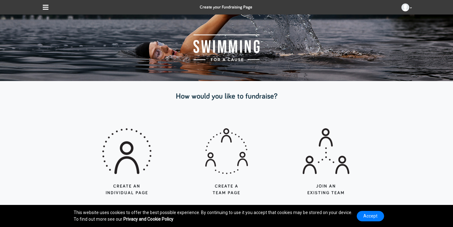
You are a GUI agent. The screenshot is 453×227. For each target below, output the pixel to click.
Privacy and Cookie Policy (148, 219)
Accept (370, 215)
